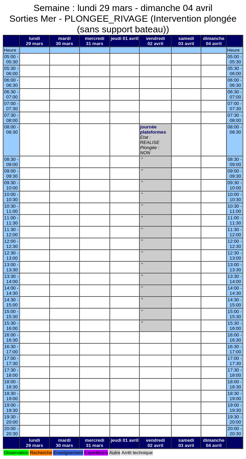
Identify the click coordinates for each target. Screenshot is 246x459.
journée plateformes (153, 129)
